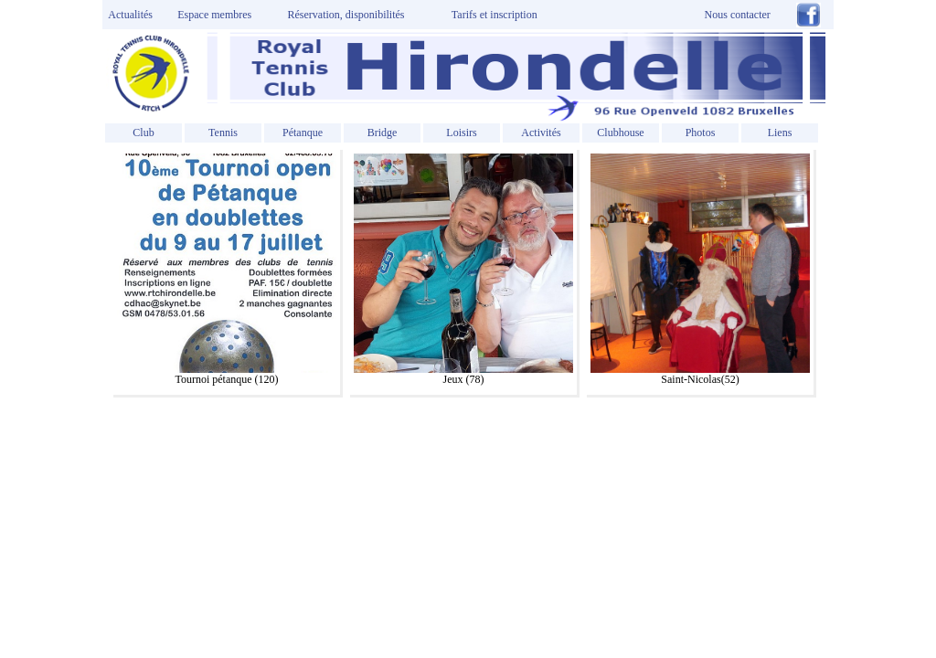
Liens (780, 132)
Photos (701, 132)
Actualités (128, 14)
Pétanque (302, 132)
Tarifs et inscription (494, 14)
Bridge (382, 132)
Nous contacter (738, 14)
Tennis (223, 132)
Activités (540, 132)
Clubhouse (620, 132)
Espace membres (214, 14)
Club (143, 132)
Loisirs (461, 132)
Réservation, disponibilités (346, 14)
